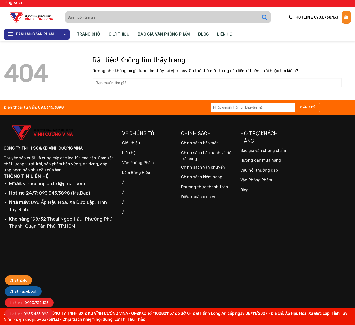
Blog (203, 34)
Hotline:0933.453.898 (29, 314)
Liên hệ (224, 34)
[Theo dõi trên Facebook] (6, 3)
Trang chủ (88, 34)
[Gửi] (267, 17)
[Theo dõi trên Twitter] (15, 3)
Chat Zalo (18, 280)
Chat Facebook (23, 291)
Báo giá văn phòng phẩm (164, 34)
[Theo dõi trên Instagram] (10, 3)
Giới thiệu (119, 34)
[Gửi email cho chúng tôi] (20, 3)
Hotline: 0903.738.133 (29, 303)
